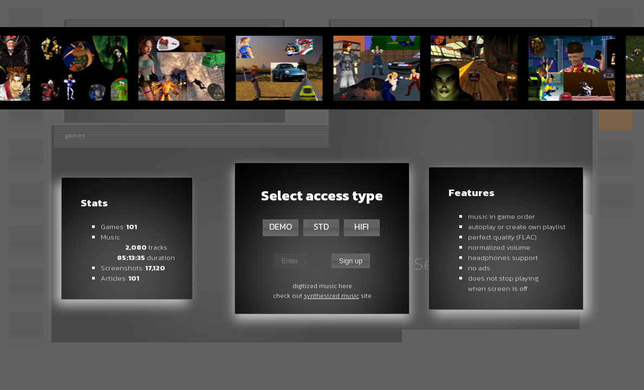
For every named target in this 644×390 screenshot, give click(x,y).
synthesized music (331, 296)
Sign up (350, 261)
